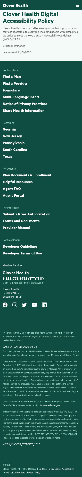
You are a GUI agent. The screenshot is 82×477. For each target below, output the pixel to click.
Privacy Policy (33, 472)
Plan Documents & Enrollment (27, 175)
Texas (8, 156)
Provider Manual (16, 227)
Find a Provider (15, 83)
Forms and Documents (21, 220)
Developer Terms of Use (22, 253)
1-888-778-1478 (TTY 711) (23, 278)
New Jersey (12, 136)
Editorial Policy (46, 468)
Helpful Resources (18, 181)
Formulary (11, 90)
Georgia (9, 129)
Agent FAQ (12, 188)
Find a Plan (12, 76)
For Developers (17, 472)
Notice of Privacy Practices (25, 103)
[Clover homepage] (15, 5)
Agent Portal (13, 195)
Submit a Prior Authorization (26, 214)
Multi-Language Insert (21, 97)
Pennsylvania (14, 142)
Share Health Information (23, 110)
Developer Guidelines (20, 246)
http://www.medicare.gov (47, 405)
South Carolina (15, 149)
